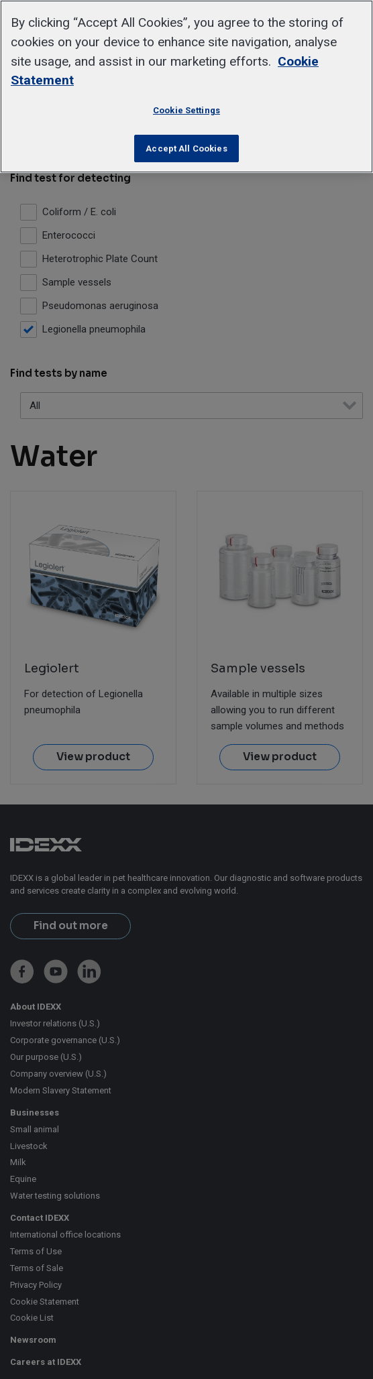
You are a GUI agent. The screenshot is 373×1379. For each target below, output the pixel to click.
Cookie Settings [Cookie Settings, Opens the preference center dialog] (186, 110)
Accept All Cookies (186, 148)
